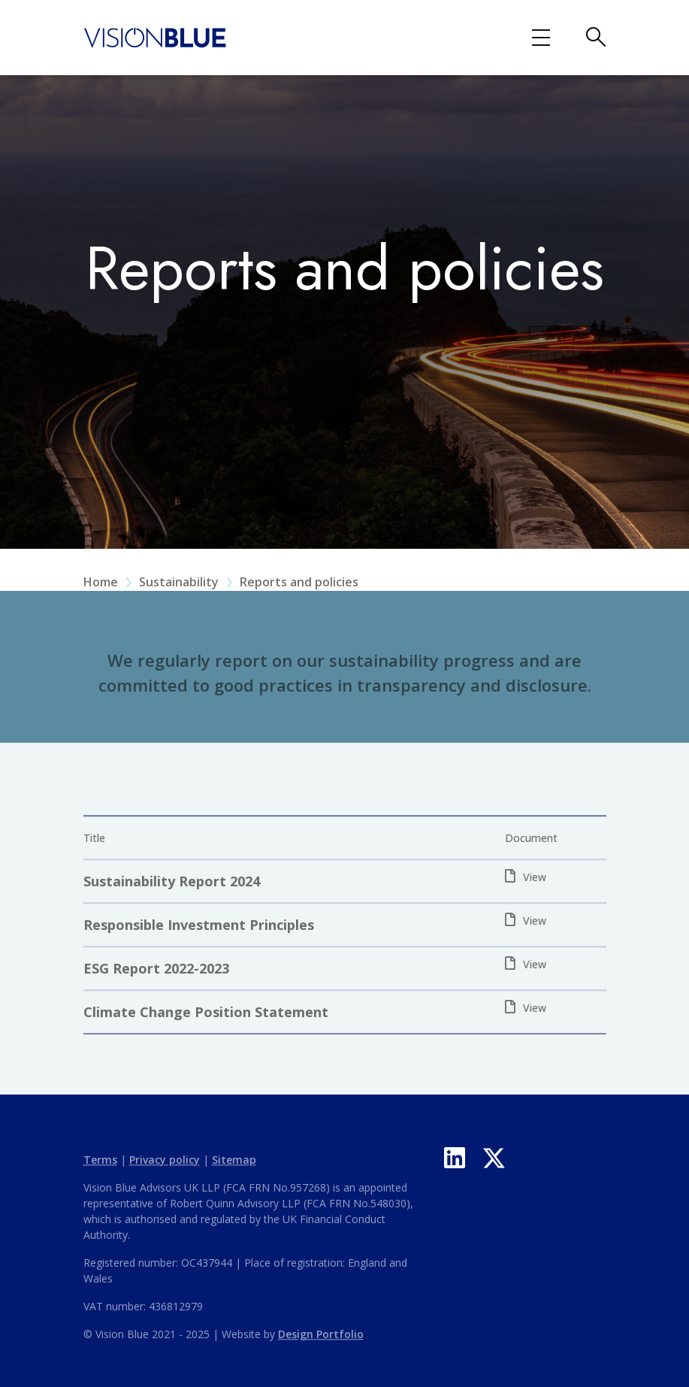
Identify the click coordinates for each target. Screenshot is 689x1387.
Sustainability (179, 591)
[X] (494, 1157)
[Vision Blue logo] (155, 36)
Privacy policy (164, 1169)
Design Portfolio (321, 1344)
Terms (100, 1169)
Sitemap (234, 1169)
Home (100, 591)
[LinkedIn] (454, 1157)
